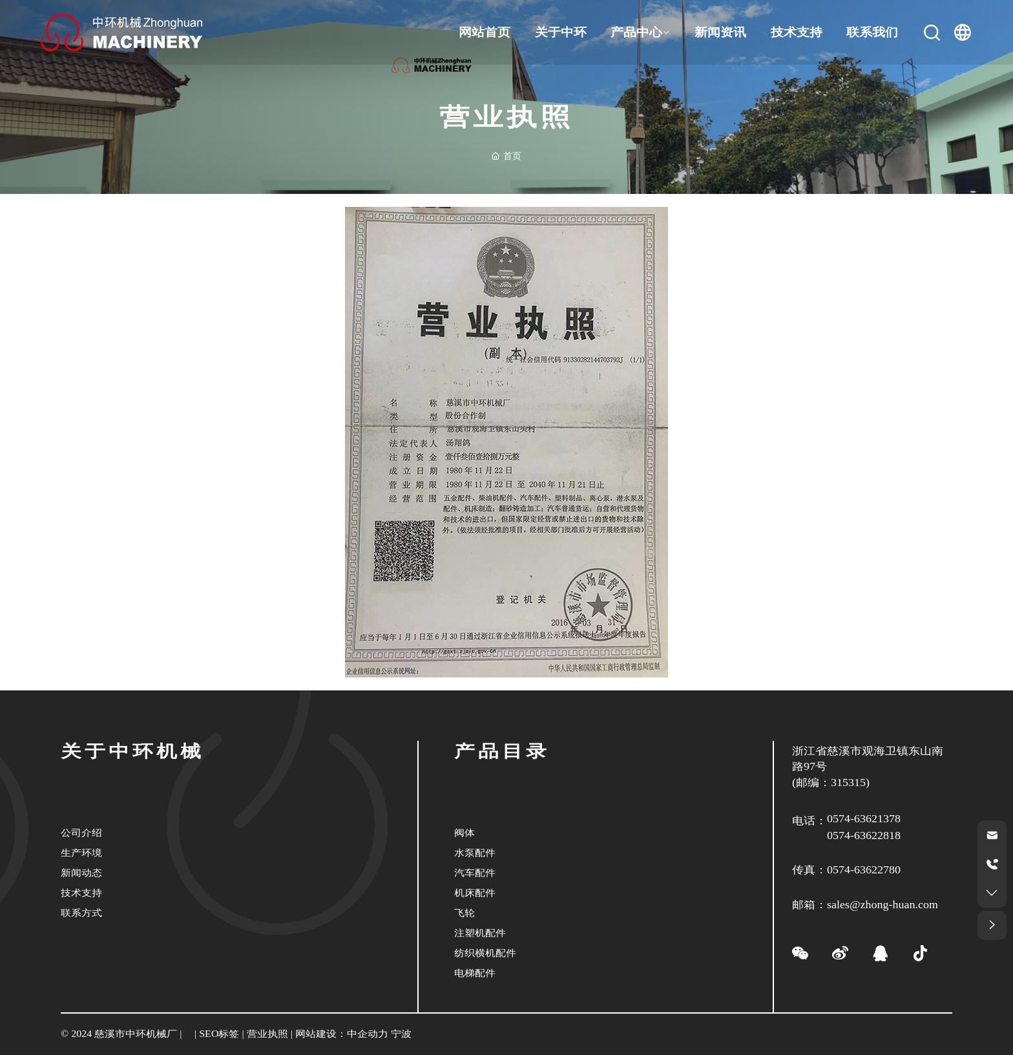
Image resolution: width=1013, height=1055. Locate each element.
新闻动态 (81, 872)
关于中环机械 (132, 751)
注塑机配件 (480, 932)
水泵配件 (475, 852)
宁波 (401, 1034)
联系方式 (81, 912)
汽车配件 (475, 872)
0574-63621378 (864, 819)
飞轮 (464, 912)
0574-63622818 (864, 836)
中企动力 (367, 1034)
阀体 (464, 832)
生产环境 (81, 852)
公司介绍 (81, 832)
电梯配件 (475, 972)
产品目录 (502, 751)
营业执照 (267, 1034)
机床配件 (475, 892)
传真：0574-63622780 (846, 870)
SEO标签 (220, 1034)
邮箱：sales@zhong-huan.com (865, 905)
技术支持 (81, 892)
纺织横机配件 (485, 952)
